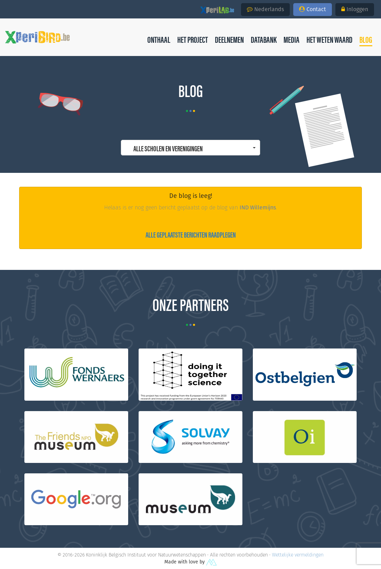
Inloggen (354, 9)
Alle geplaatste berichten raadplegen (191, 234)
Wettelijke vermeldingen (298, 554)
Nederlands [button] (265, 9)
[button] (366, 39)
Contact (312, 9)
